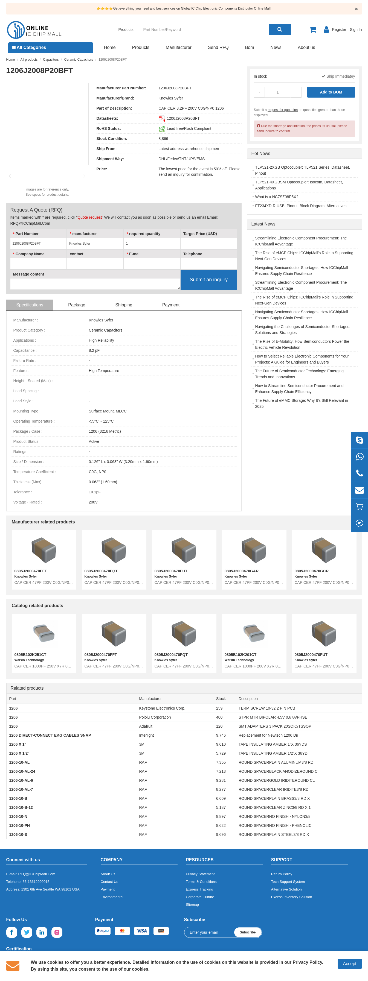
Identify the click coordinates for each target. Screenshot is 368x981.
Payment (108, 889)
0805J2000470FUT (171, 571)
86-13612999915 (36, 882)
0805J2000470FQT (101, 571)
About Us (108, 874)
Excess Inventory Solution (291, 897)
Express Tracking (199, 889)
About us (306, 47)
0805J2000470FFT (31, 571)
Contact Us (109, 882)
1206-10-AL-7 (21, 789)
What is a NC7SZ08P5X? (277, 197)
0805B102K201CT (241, 654)
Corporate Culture (200, 897)
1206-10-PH (19, 825)
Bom (249, 47)
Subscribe (248, 932)
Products (140, 47)
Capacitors (51, 60)
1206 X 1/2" (19, 753)
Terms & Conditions (201, 882)
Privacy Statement (200, 874)
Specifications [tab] (29, 305)
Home (110, 47)
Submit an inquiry (209, 279)
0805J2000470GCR (312, 571)
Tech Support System (288, 882)
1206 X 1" (18, 744)
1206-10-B (18, 798)
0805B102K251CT (31, 654)
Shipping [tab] (123, 305)
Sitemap (192, 905)
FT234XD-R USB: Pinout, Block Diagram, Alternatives (301, 206)
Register (339, 29)
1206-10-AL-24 (22, 771)
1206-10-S (18, 834)
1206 (13, 708)
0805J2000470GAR (242, 571)
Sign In (356, 29)
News (276, 47)
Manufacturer (179, 47)
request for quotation (283, 110)
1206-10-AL (19, 762)
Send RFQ (218, 47)
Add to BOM (331, 92)
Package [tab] (76, 305)
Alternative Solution (286, 889)
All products (29, 60)
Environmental (112, 897)
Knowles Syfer (171, 98)
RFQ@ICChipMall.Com (36, 874)
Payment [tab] (170, 305)
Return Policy (281, 874)
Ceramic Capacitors (78, 60)
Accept (350, 963)
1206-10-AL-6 (21, 780)
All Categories (29, 47)
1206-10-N (18, 816)
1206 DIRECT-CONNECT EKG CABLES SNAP (50, 735)
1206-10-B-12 (21, 807)
